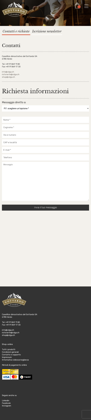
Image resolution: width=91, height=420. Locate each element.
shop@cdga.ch (8, 77)
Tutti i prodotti (8, 349)
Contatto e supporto (11, 354)
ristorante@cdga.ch (10, 74)
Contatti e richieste (16, 31)
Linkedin (5, 400)
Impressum (7, 357)
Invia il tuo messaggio (45, 207)
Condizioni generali (10, 352)
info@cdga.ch (8, 72)
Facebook (6, 403)
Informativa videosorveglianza (15, 360)
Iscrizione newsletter (47, 31)
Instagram (6, 406)
